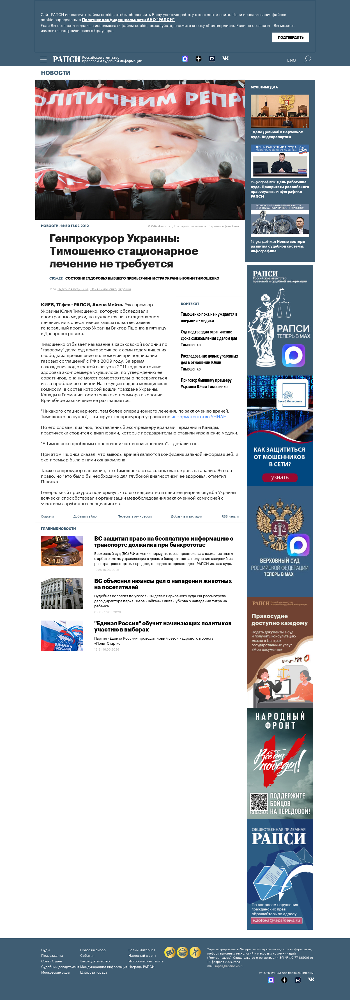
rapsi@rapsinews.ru (229, 965)
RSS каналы (231, 515)
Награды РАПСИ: (142, 966)
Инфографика (263, 182)
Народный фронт (142, 955)
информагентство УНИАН (199, 415)
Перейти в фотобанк (224, 225)
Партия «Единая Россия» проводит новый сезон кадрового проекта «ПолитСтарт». (153, 640)
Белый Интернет (141, 949)
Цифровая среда (93, 971)
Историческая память (146, 960)
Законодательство (95, 960)
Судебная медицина (72, 288)
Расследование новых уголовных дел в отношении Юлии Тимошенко (209, 363)
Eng (291, 59)
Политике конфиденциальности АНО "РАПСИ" (128, 20)
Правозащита (52, 955)
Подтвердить (291, 37)
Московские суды (55, 971)
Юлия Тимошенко (103, 288)
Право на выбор (93, 949)
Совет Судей (51, 960)
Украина (124, 288)
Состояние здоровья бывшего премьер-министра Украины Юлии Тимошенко (142, 278)
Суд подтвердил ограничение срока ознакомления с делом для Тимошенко (209, 338)
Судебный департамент (60, 966)
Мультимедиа (264, 87)
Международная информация (103, 966)
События (87, 955)
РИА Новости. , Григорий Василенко (177, 225)
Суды (45, 949)
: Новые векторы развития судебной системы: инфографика (278, 246)
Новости (55, 73)
